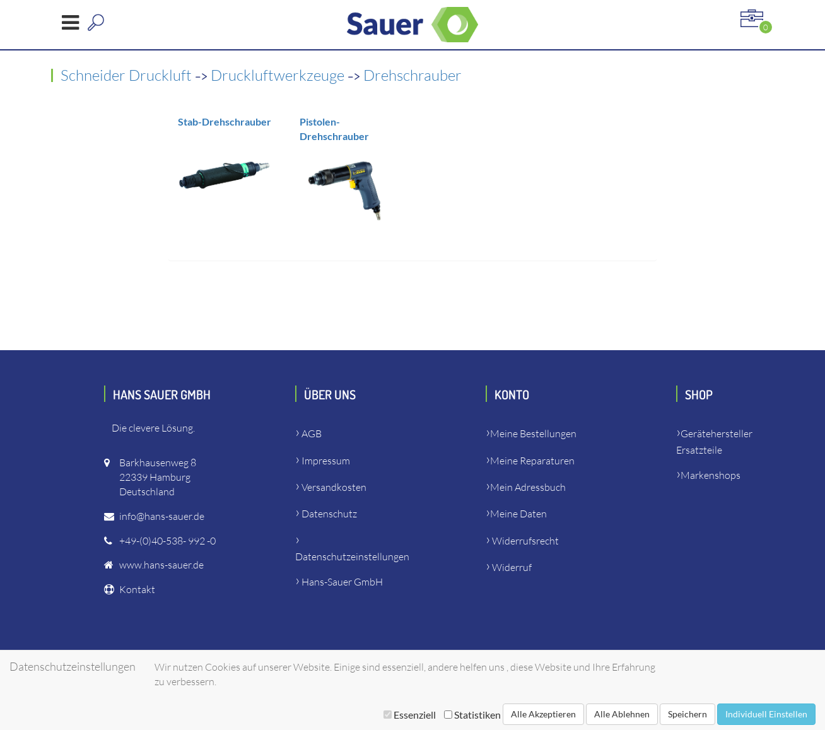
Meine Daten (518, 513)
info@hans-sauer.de (161, 516)
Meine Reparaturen (532, 460)
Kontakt (137, 589)
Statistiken (472, 715)
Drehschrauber (412, 75)
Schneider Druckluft (128, 75)
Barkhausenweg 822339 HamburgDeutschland (157, 477)
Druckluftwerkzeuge (279, 75)
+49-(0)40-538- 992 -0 (167, 540)
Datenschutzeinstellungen (352, 556)
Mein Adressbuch (528, 487)
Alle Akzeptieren (543, 714)
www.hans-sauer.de (161, 564)
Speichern (687, 714)
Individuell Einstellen (766, 714)
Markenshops (710, 475)
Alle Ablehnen (622, 714)
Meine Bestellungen (533, 433)
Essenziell (409, 715)
